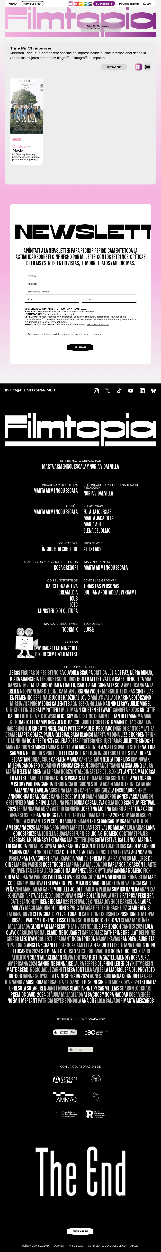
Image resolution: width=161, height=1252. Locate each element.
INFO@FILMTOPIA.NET (30, 390)
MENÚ (13, 6)
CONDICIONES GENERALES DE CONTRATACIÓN (114, 1245)
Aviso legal (76, 1245)
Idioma (89, 299)
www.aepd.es (58, 321)
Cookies (59, 1245)
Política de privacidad (35, 1245)
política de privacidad (97, 324)
